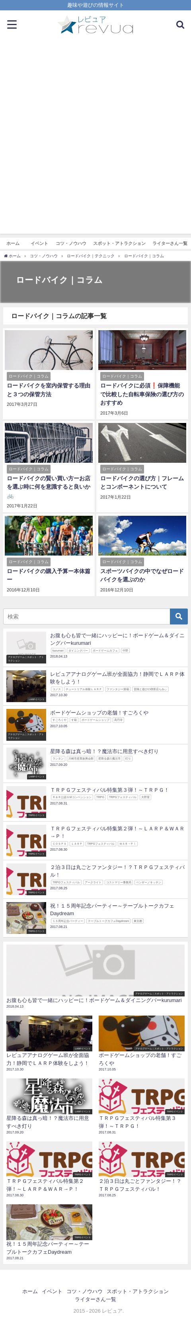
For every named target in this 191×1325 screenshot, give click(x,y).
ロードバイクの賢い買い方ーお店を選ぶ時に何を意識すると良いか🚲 (48, 487)
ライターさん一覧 (169, 243)
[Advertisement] (95, 138)
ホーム (12, 243)
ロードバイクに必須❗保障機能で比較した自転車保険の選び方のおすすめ (142, 394)
